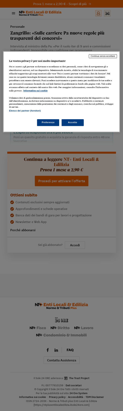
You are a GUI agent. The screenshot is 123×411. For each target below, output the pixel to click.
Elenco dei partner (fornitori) (25, 110)
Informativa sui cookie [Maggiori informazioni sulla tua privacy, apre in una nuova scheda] (35, 90)
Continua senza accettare (103, 56)
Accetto (72, 122)
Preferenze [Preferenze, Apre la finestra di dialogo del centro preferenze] (48, 122)
